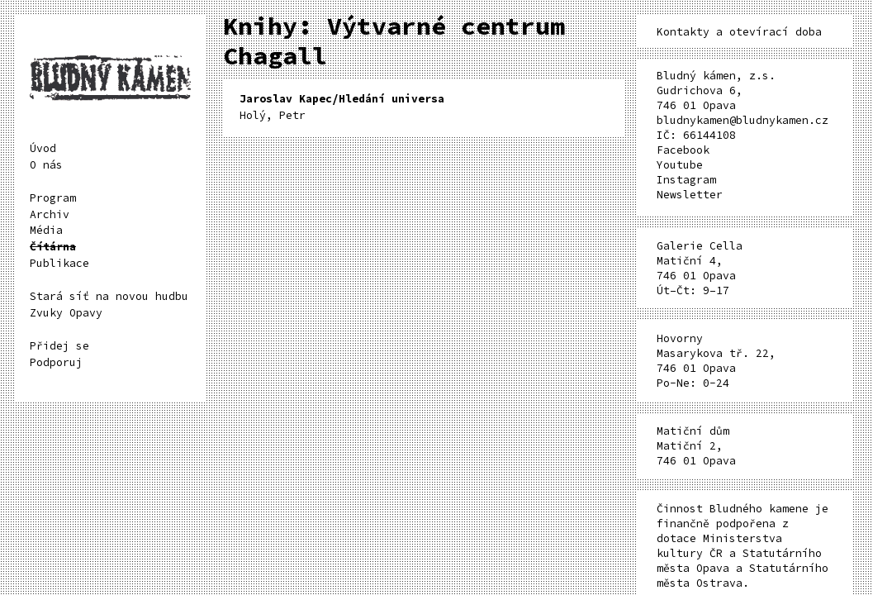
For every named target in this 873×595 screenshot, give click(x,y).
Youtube (680, 165)
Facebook (683, 150)
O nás (46, 165)
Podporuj (56, 362)
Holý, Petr (342, 107)
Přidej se (59, 346)
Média (46, 230)
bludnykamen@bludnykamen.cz (742, 120)
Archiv (49, 214)
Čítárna (53, 247)
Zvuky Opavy (66, 313)
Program (53, 198)
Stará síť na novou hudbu (109, 296)
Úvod (43, 148)
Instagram (686, 180)
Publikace (59, 263)
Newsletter (690, 195)
